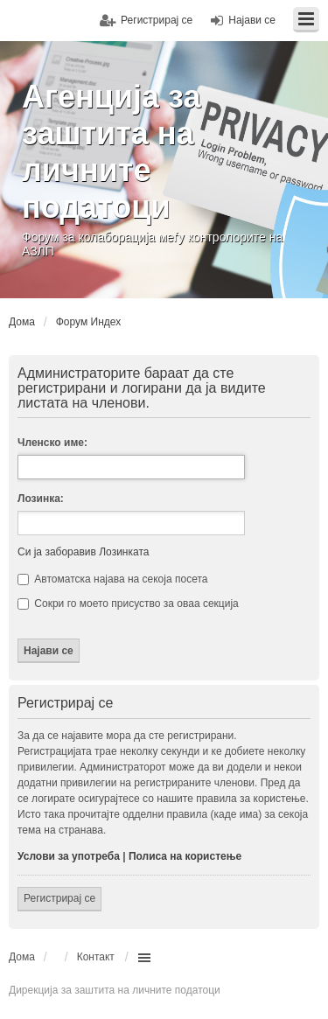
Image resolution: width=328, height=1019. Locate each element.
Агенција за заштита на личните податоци (111, 152)
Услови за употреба (68, 856)
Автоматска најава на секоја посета (112, 579)
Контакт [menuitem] (96, 957)
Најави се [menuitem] (252, 20)
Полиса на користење (185, 856)
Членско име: (52, 442)
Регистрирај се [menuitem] (156, 20)
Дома (22, 957)
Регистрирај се (59, 898)
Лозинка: (40, 498)
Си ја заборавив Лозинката (83, 552)
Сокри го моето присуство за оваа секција (128, 603)
